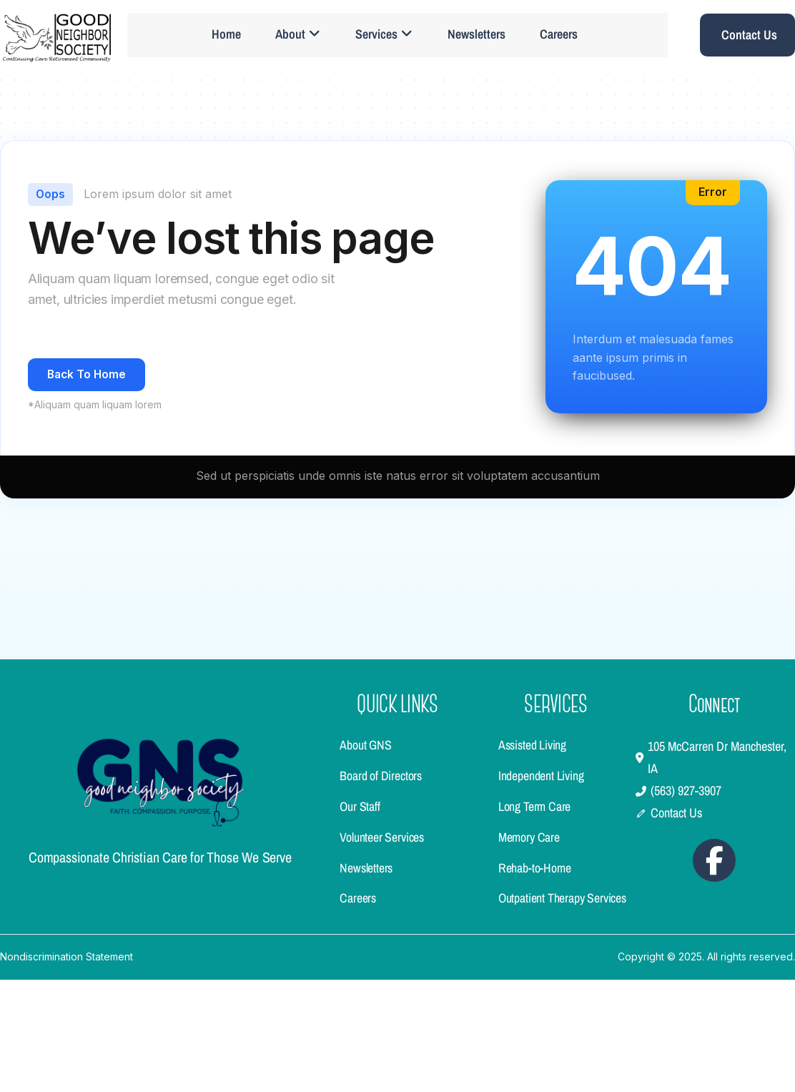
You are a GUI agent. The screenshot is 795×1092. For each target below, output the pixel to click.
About (299, 36)
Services (386, 36)
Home (227, 36)
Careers (564, 36)
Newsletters (480, 36)
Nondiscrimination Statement (66, 1069)
